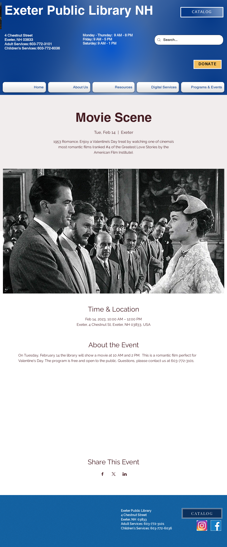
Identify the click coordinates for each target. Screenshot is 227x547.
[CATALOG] (201, 12)
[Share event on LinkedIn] (125, 474)
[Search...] (188, 40)
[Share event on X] (113, 474)
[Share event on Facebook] (102, 474)
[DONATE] (208, 64)
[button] (158, 87)
